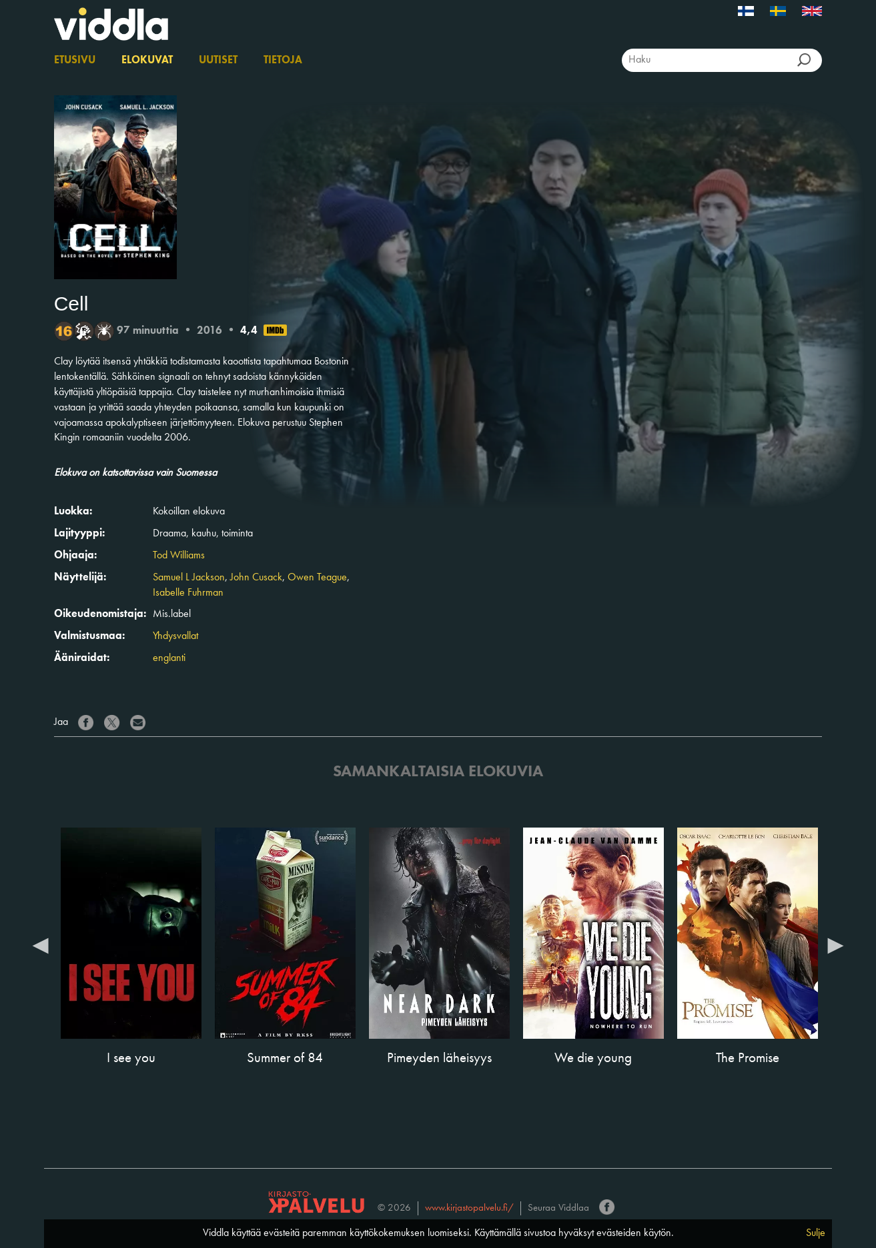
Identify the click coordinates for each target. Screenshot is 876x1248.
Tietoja (283, 60)
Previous (40, 944)
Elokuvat (147, 60)
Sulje (815, 1233)
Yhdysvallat (175, 636)
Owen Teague (317, 577)
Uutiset (218, 60)
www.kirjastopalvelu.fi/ (469, 1208)
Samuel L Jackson (189, 577)
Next (835, 944)
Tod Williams (179, 555)
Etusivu (74, 60)
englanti (169, 658)
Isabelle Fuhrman (188, 593)
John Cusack (256, 577)
